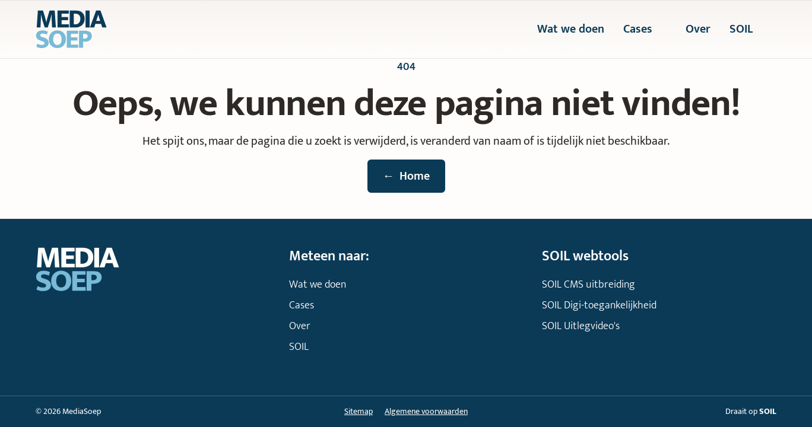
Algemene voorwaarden (426, 411)
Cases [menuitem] (645, 30)
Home (406, 176)
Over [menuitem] (698, 30)
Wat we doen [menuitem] (570, 30)
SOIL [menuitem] (748, 30)
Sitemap (358, 411)
